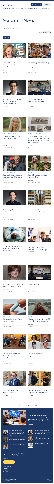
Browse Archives (7, 466)
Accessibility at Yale (7, 475)
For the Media (6, 470)
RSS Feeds (5, 468)
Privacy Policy (5, 477)
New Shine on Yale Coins (44, 8)
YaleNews (7, 5)
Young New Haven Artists (31, 8)
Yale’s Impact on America (17, 8)
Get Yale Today (8, 462)
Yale (49, 480)
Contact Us (5, 472)
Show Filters (6, 37)
